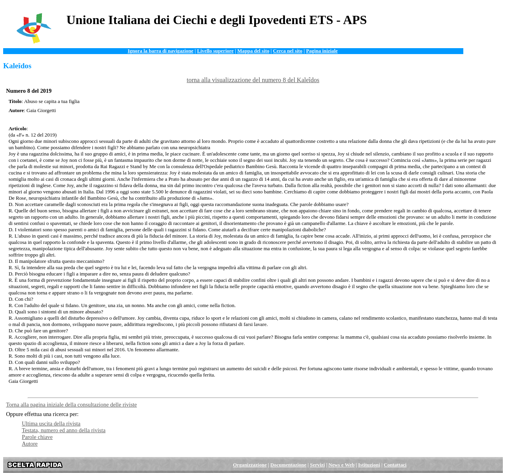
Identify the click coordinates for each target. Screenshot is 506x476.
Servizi (317, 465)
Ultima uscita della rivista (51, 423)
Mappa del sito (253, 51)
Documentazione (288, 465)
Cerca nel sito (287, 51)
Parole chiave (37, 437)
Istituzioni (369, 465)
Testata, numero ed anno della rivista (64, 430)
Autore (30, 443)
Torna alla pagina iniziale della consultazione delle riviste (71, 404)
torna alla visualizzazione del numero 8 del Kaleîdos (253, 80)
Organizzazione (249, 465)
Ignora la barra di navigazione (160, 51)
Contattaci (395, 465)
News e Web (342, 465)
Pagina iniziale (322, 51)
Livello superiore (215, 51)
